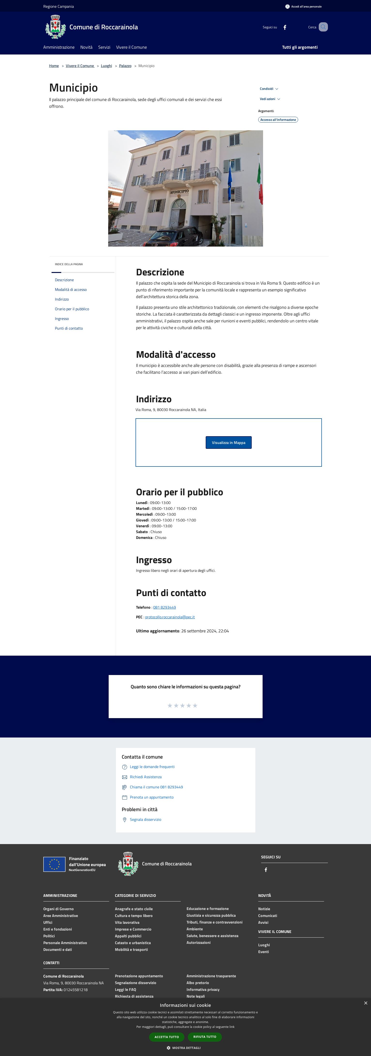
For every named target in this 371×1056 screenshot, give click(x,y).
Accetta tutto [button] (167, 1037)
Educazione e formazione (208, 908)
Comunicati (267, 915)
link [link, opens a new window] (232, 1027)
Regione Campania (58, 6)
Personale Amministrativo (65, 943)
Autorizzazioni (199, 942)
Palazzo (125, 66)
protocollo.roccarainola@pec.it (170, 617)
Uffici (47, 922)
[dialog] (185, 1027)
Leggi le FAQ (125, 989)
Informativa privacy (203, 989)
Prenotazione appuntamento (139, 976)
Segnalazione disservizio (135, 983)
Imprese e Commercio (133, 929)
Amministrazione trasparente (211, 976)
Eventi (263, 952)
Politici (49, 936)
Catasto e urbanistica (133, 943)
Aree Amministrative (60, 915)
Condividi (270, 89)
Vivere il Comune (80, 66)
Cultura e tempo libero (134, 915)
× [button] (365, 1003)
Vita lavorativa (127, 922)
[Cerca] (322, 27)
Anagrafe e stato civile (134, 909)
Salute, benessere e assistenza (212, 936)
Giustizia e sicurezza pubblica (211, 915)
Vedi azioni (271, 99)
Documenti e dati (57, 949)
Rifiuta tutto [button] (204, 1037)
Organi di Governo (58, 909)
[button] (185, 1047)
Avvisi (263, 922)
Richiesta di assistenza (134, 996)
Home (54, 66)
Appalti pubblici (128, 936)
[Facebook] (279, 26)
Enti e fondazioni (57, 929)
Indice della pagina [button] (69, 264)
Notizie (264, 909)
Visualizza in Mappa (228, 442)
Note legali (196, 996)
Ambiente (195, 929)
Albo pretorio (198, 983)
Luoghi (106, 66)
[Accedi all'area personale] (303, 6)
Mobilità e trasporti (131, 949)
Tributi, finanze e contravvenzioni (214, 922)
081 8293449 (164, 607)
